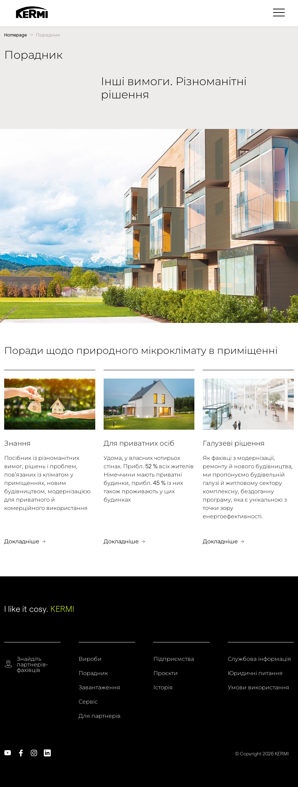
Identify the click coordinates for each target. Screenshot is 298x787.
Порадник (48, 34)
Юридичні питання (255, 673)
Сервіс (88, 702)
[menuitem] (280, 12)
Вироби (90, 659)
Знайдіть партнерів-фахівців (32, 664)
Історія (163, 687)
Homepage (15, 34)
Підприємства (173, 659)
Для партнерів (100, 716)
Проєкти (165, 673)
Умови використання (258, 687)
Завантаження (99, 687)
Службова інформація (259, 659)
